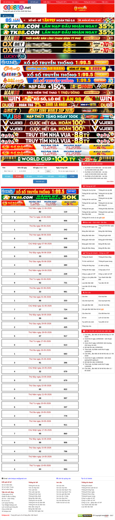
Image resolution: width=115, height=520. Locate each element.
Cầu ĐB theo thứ (104, 313)
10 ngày (7, 176)
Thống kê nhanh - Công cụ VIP (97, 253)
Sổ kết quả (34, 2)
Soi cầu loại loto (61, 488)
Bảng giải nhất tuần (88, 240)
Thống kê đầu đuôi (35, 496)
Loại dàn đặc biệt (87, 283)
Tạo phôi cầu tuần (88, 322)
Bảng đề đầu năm (104, 248)
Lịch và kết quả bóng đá (10, 507)
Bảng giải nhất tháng (105, 240)
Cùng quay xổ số (104, 270)
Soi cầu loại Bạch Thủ (63, 492)
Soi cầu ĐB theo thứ (63, 500)
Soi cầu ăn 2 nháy (62, 496)
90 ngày (40, 176)
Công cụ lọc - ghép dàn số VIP (91, 502)
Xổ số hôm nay (8, 2)
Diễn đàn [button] (47, 2)
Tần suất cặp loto (34, 492)
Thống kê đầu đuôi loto (106, 209)
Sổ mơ (84, 318)
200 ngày (51, 176)
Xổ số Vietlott (86, 478)
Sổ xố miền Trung (7, 487)
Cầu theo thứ (86, 313)
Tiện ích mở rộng (8, 492)
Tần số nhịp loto (34, 488)
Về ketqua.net (6, 511)
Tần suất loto (33, 490)
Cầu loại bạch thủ (104, 301)
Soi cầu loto (60, 485)
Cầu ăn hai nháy (103, 305)
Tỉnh (3, 168)
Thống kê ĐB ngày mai (89, 227)
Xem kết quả (40, 181)
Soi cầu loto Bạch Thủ (63, 490)
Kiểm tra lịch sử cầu (63, 502)
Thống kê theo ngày (88, 270)
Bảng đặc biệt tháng (105, 231)
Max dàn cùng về (34, 507)
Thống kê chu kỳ (34, 485)
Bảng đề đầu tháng (88, 248)
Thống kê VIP (90, 186)
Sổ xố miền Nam (7, 489)
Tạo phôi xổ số (103, 322)
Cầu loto (85, 296)
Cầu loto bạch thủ (88, 301)
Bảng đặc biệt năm (88, 235)
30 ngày (18, 176)
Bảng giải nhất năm (88, 244)
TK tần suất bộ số (88, 261)
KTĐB (72, 176)
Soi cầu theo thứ (61, 498)
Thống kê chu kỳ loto (89, 190)
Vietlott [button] (22, 2)
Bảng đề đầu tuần (104, 244)
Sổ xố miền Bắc (7, 485)
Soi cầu (88, 292)
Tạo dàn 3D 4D (103, 283)
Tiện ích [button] (105, 2)
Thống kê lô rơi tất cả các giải (93, 218)
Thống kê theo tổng (104, 257)
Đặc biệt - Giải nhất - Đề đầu (96, 222)
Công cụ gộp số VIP (88, 274)
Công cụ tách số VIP (105, 274)
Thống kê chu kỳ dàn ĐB (37, 502)
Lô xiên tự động (103, 265)
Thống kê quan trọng (105, 261)
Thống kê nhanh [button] (90, 2)
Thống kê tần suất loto (89, 199)
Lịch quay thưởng (7, 503)
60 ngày (29, 176)
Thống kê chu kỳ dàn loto (37, 505)
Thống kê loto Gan (35, 494)
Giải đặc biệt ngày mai (36, 511)
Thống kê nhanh (87, 257)
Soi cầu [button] (75, 2)
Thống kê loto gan (88, 209)
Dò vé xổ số (6, 500)
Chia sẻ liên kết (7, 509)
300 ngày (62, 176)
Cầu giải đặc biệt (87, 305)
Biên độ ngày (22, 168)
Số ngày (40, 168)
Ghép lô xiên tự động (9, 496)
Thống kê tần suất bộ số (89, 488)
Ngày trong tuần (62, 168)
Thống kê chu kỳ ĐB (105, 190)
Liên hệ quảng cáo (63, 478)
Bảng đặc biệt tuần (88, 231)
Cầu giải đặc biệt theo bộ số (93, 309)
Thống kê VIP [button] (61, 2)
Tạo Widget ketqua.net (9, 505)
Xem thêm (110, 181)
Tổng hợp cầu (86, 326)
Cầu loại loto (102, 296)
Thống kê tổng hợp (88, 265)
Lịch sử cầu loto (103, 318)
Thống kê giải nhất (104, 235)
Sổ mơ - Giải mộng (8, 498)
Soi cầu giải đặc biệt (63, 494)
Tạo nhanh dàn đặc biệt (89, 505)
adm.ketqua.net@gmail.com (17, 478)
